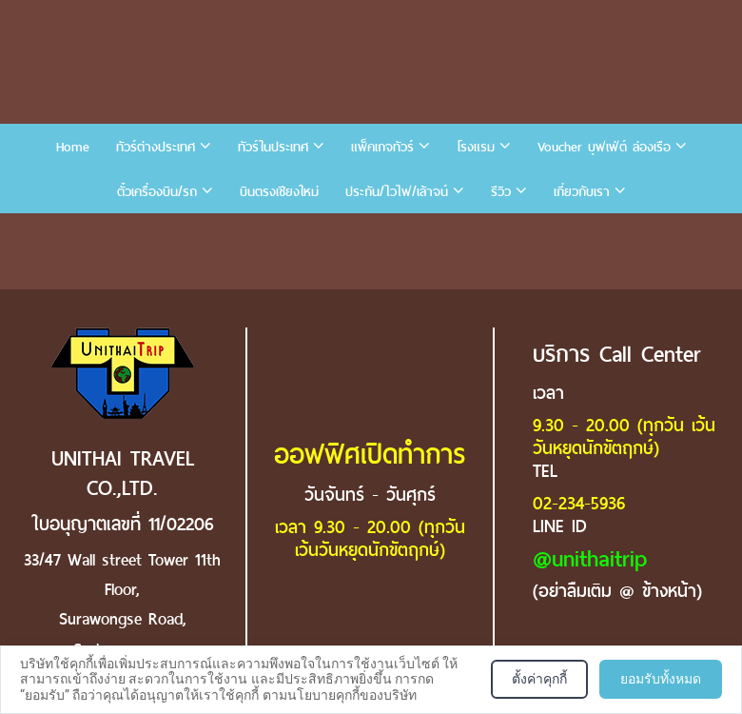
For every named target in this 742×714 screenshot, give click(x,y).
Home (72, 147)
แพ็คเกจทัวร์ (382, 147)
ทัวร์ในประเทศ (273, 147)
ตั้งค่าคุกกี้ (539, 678)
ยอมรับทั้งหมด (660, 678)
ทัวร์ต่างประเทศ (155, 147)
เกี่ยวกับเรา (582, 192)
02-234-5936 (579, 503)
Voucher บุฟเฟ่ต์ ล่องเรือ (604, 147)
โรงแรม (476, 147)
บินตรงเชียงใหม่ (279, 192)
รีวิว (501, 192)
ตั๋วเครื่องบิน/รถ (157, 192)
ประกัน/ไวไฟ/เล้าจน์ (396, 192)
